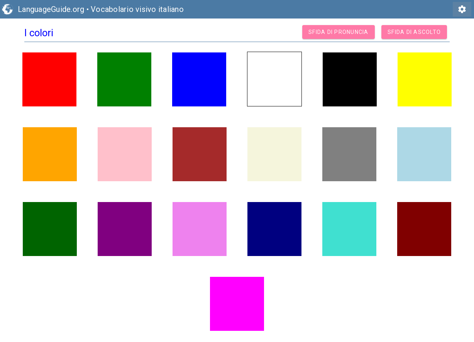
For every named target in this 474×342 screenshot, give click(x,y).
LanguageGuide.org (51, 9)
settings (462, 9)
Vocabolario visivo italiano (137, 9)
